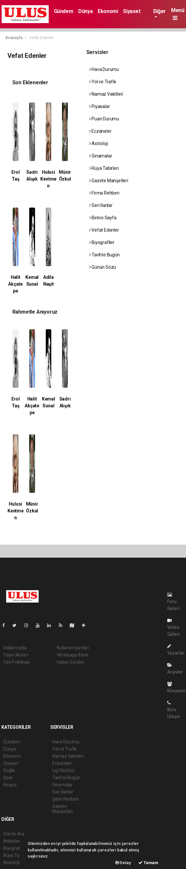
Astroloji (98, 143)
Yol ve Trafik (102, 81)
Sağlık (9, 770)
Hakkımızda (15, 647)
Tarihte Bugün (104, 254)
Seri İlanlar (101, 205)
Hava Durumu (104, 69)
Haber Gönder (70, 662)
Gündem (63, 11)
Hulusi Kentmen (48, 179)
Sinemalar (62, 784)
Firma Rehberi (104, 193)
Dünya (85, 11)
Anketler (11, 841)
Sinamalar (100, 155)
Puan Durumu (104, 118)
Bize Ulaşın (173, 709)
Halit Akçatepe (15, 284)
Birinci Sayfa (103, 217)
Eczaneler (100, 131)
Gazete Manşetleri (108, 180)
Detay (123, 862)
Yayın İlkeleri (15, 655)
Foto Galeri (173, 601)
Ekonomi (108, 11)
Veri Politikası (16, 662)
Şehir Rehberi (65, 799)
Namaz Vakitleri (106, 94)
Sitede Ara (13, 833)
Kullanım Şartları (73, 647)
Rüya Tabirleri (104, 168)
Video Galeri (173, 627)
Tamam (148, 862)
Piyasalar (99, 106)
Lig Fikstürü (63, 770)
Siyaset (131, 11)
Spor (8, 777)
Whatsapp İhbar (72, 655)
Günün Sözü (102, 267)
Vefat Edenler (41, 37)
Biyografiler (102, 242)
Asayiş (10, 784)
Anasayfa (14, 37)
